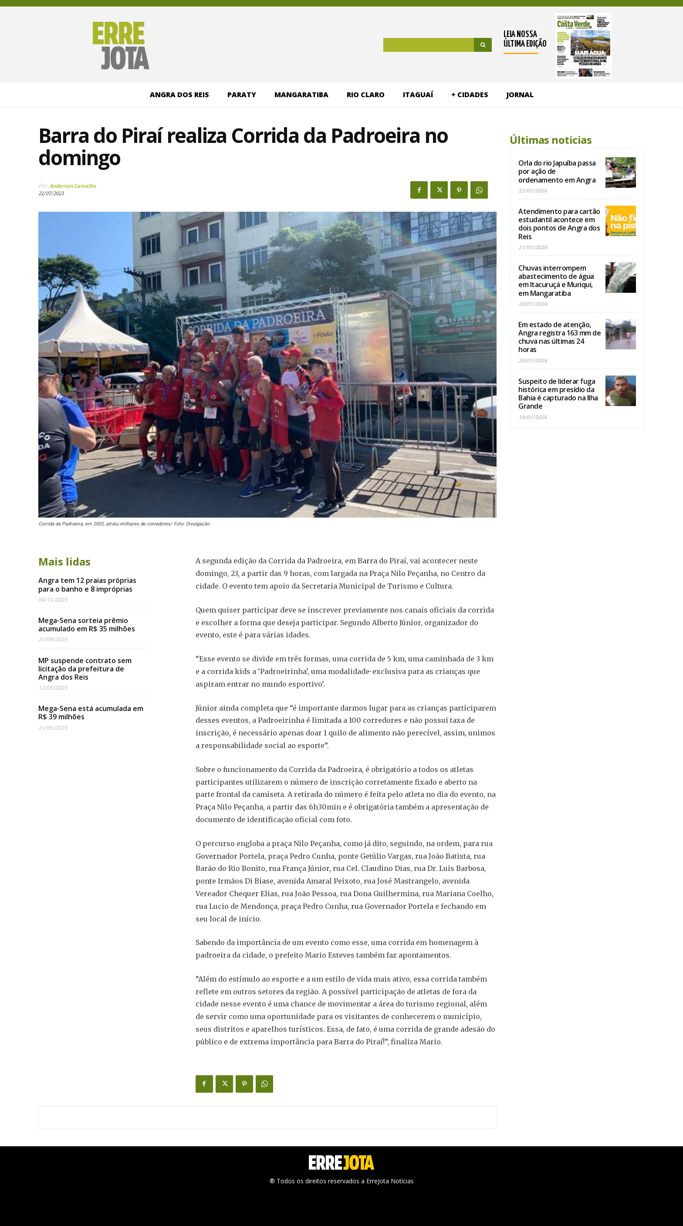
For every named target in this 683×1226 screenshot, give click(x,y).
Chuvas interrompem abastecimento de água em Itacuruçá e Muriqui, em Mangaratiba (556, 280)
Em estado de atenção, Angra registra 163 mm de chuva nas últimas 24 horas (559, 337)
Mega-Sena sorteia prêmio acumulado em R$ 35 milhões (86, 624)
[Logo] (79, 46)
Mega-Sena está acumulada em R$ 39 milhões (90, 712)
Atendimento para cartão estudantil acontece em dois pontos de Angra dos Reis (559, 224)
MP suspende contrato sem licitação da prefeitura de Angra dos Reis (85, 669)
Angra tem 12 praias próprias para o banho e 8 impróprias (87, 584)
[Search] (483, 45)
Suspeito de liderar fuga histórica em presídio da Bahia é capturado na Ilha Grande (558, 393)
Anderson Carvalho (73, 186)
